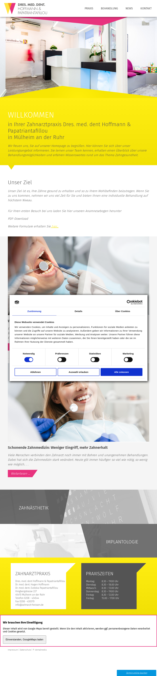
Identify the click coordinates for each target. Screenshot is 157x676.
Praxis (89, 8)
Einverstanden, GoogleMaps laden (24, 639)
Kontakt (146, 8)
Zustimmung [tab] (34, 311)
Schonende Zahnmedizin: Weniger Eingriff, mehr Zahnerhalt (58, 447)
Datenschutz (25, 650)
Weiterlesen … (25, 474)
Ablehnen (35, 372)
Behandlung (109, 8)
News (129, 8)
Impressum (13, 650)
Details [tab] (78, 311)
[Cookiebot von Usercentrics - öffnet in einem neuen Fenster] (129, 302)
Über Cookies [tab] (122, 311)
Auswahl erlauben (78, 372)
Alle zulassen (121, 372)
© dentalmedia (40, 650)
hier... (54, 226)
